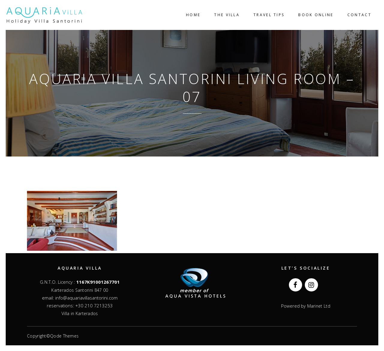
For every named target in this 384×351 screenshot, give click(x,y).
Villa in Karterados (80, 313)
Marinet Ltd (318, 306)
